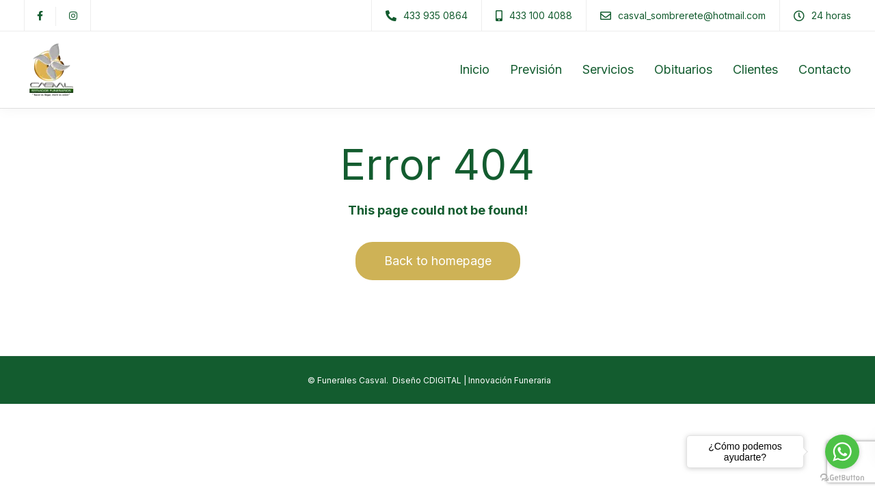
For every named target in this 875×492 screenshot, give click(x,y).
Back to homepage (438, 261)
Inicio (474, 69)
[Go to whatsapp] (842, 452)
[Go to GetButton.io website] (842, 478)
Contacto (824, 69)
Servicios (608, 69)
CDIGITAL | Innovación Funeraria (487, 380)
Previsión (536, 69)
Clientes (755, 69)
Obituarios (683, 69)
